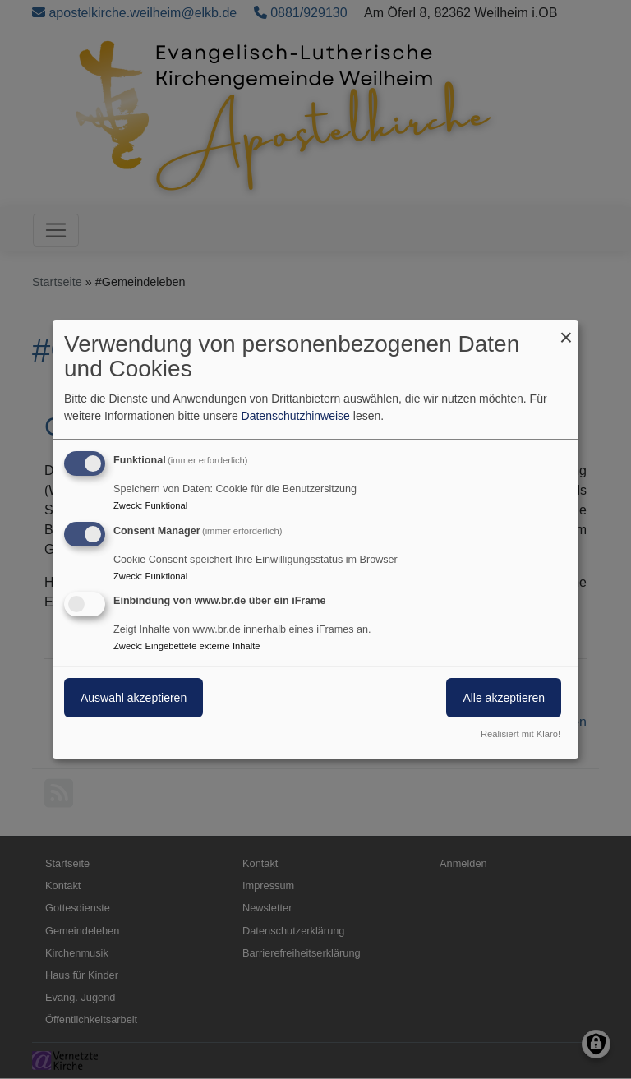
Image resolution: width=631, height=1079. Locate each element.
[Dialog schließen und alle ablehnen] (566, 330)
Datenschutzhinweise (296, 415)
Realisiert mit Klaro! (520, 734)
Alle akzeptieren (504, 698)
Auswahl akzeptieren (134, 698)
